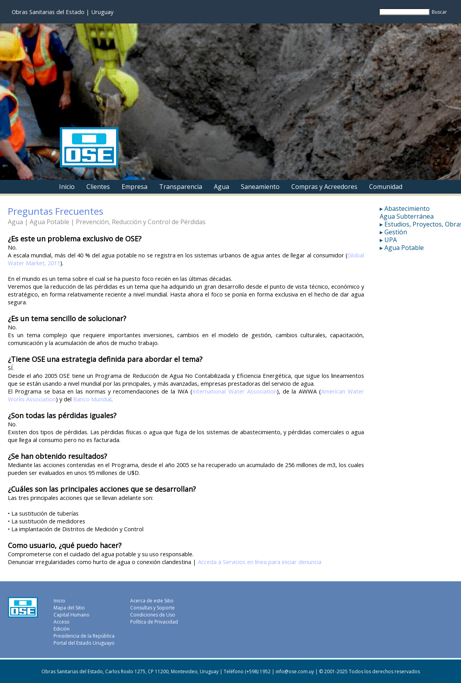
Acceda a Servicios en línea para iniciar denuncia (259, 562)
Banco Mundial (92, 399)
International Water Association (234, 391)
